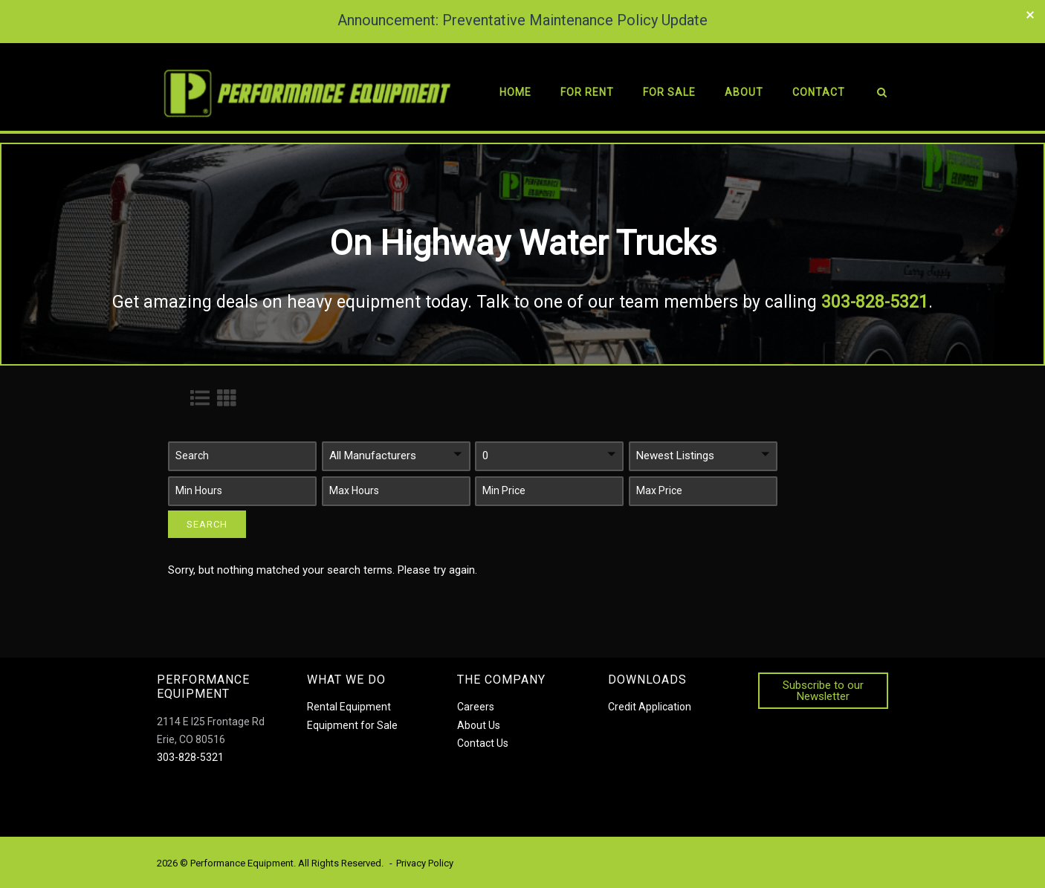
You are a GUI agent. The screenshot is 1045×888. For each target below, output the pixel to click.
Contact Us (482, 743)
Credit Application (649, 707)
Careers (475, 707)
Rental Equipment (349, 707)
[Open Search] (882, 94)
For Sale (669, 92)
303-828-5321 (190, 757)
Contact (818, 92)
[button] (242, 456)
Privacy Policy (424, 863)
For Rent (587, 92)
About (744, 92)
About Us (478, 725)
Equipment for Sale (352, 725)
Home (515, 92)
